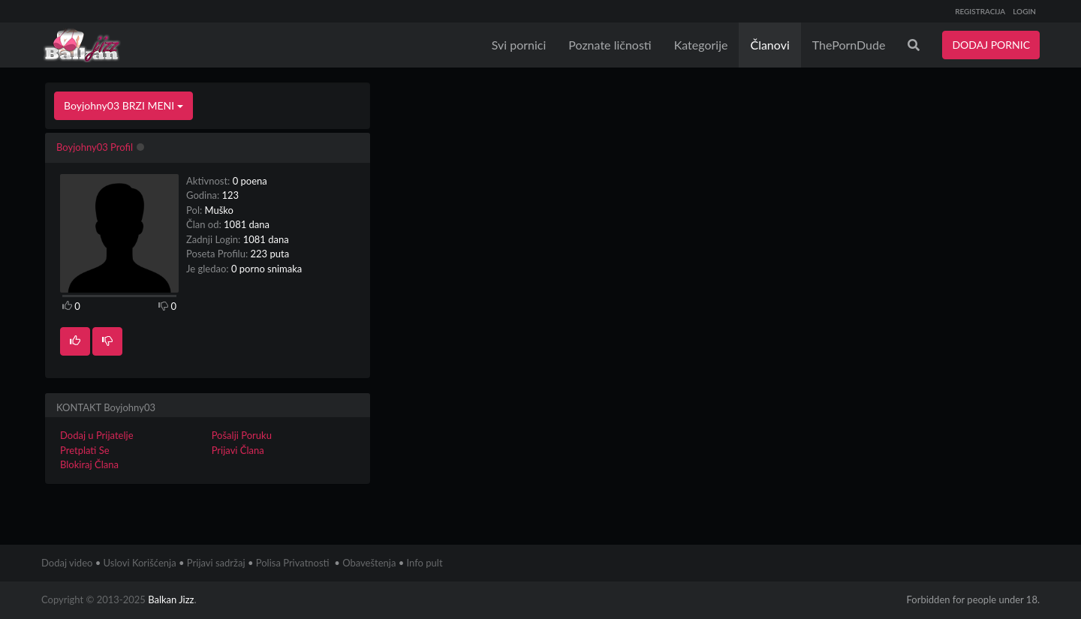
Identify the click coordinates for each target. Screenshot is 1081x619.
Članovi (769, 45)
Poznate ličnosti (609, 45)
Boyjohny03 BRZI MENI (123, 105)
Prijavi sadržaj (216, 563)
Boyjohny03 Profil (94, 147)
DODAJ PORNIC (991, 44)
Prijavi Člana (238, 450)
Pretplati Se (85, 450)
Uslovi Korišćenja (140, 563)
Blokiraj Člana (89, 464)
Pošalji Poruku (242, 435)
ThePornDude (849, 45)
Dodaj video (66, 563)
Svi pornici (519, 45)
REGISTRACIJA (980, 11)
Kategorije (701, 45)
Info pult (425, 563)
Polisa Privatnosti (293, 563)
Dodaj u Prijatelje (97, 435)
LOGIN (1024, 11)
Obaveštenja (369, 563)
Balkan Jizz (171, 599)
